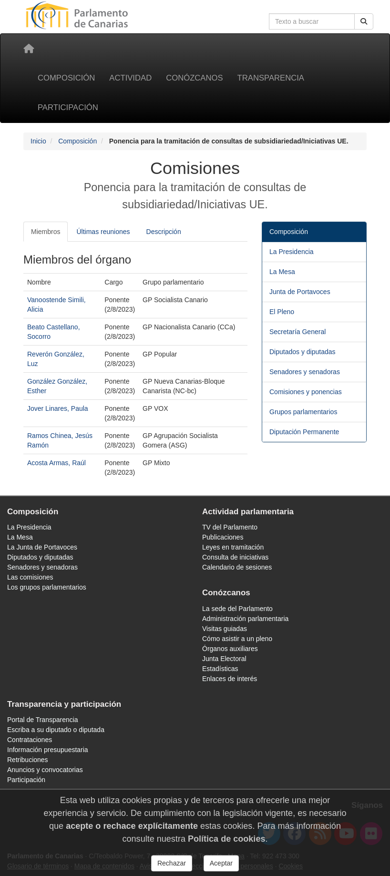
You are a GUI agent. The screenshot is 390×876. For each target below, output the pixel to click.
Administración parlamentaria (245, 618)
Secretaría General (297, 332)
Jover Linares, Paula (57, 408)
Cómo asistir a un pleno (237, 638)
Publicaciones (222, 537)
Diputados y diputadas (302, 352)
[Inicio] (28, 48)
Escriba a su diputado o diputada (55, 729)
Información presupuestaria (47, 750)
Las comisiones (30, 577)
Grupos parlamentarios (303, 412)
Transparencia (270, 77)
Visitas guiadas (224, 628)
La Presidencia (291, 251)
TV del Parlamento (229, 527)
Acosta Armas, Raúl (56, 463)
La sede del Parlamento (237, 608)
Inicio (38, 141)
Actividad (130, 77)
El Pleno (281, 312)
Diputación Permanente (304, 432)
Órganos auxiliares (230, 648)
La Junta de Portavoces (42, 547)
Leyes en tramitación (233, 547)
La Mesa (282, 271)
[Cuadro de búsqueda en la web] (312, 21)
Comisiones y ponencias (305, 392)
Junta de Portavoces (299, 291)
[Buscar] (363, 21)
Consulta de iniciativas (235, 557)
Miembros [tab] (45, 231)
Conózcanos (194, 77)
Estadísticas (220, 668)
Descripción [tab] (163, 231)
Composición (66, 77)
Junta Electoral (224, 658)
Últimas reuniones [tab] (103, 231)
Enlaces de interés (229, 678)
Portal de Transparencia (42, 719)
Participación (68, 107)
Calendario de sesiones (237, 567)
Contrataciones (29, 740)
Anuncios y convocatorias (45, 770)
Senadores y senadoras (304, 372)
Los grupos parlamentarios (46, 587)
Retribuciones (27, 760)
